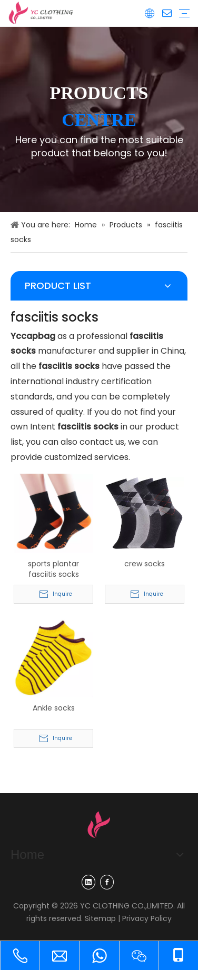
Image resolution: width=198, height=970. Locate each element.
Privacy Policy (147, 918)
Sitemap (100, 918)
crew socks (144, 563)
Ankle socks (54, 708)
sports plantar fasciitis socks (53, 568)
